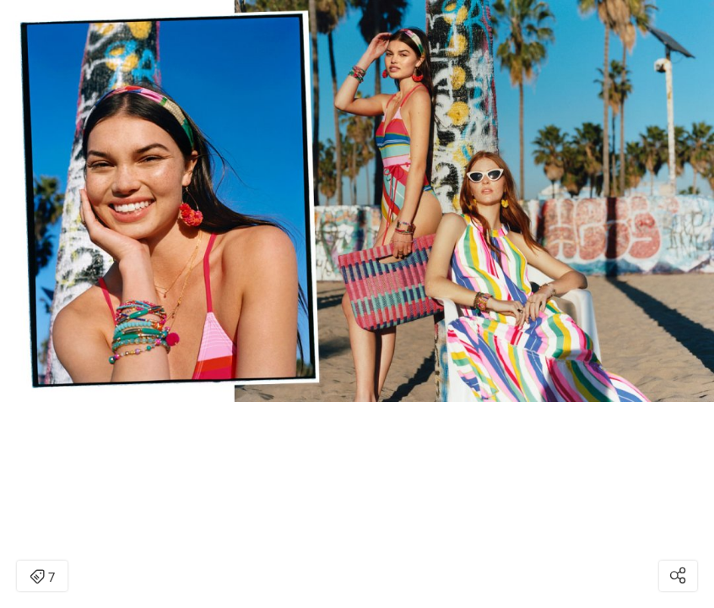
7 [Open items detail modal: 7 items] (42, 577)
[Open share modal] (678, 576)
